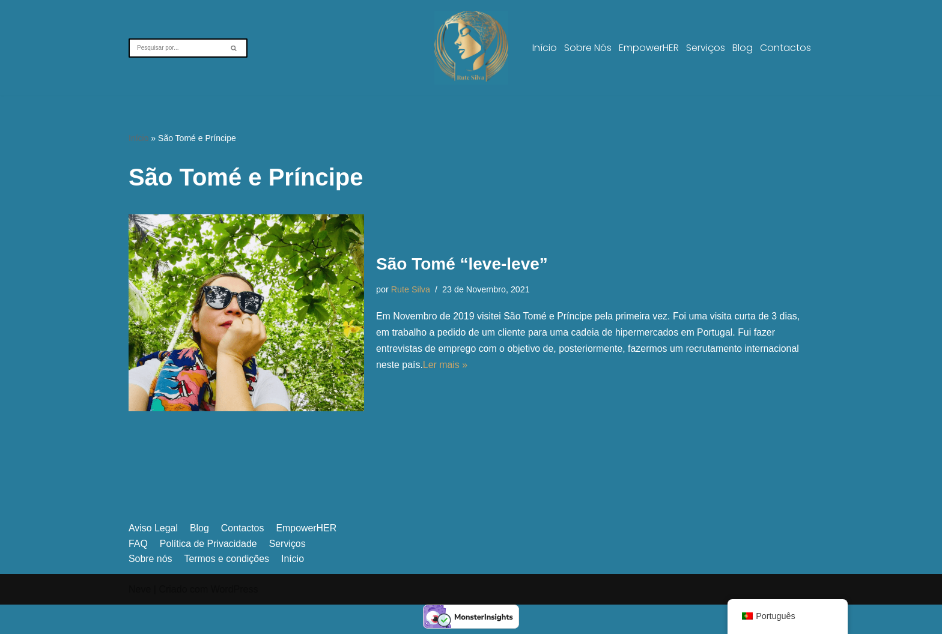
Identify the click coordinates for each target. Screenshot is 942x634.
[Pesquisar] (174, 48)
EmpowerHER (649, 48)
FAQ (138, 573)
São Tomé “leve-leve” (462, 264)
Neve (140, 619)
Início (544, 48)
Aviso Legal (153, 557)
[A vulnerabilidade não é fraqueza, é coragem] (471, 48)
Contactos (785, 48)
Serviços (705, 48)
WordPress (234, 619)
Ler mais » (445, 365)
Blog (742, 48)
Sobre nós (588, 48)
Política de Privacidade (209, 573)
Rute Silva (411, 289)
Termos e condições (227, 588)
